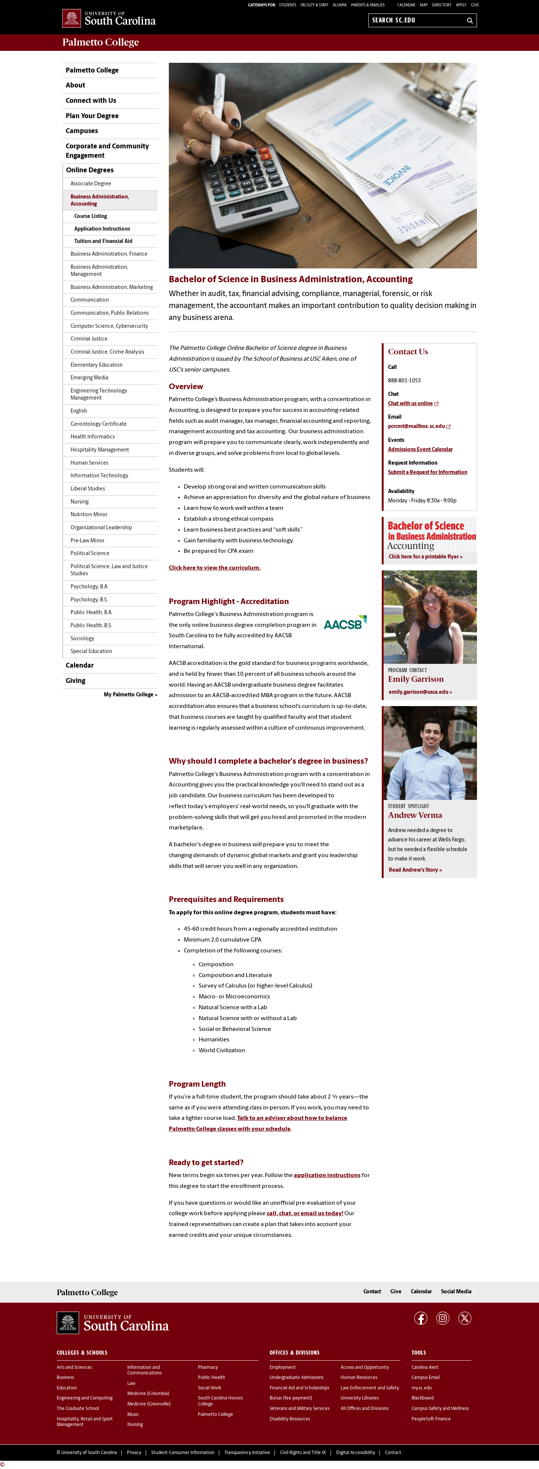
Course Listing (90, 216)
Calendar (406, 5)
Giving (75, 681)
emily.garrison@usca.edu (418, 692)
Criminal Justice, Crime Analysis (107, 352)
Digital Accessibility (355, 1453)
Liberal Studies (88, 489)
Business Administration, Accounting (100, 201)
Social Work (209, 1388)
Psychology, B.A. (89, 587)
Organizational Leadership (101, 528)
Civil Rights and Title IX (303, 1453)
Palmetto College (100, 42)
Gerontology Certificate (99, 424)
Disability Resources (290, 1419)
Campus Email (426, 1378)
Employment (283, 1367)
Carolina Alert (425, 1367)
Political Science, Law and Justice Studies (109, 570)
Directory (442, 5)
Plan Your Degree (92, 116)
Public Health (211, 1378)
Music (133, 1415)
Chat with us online (410, 404)
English (79, 411)
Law (131, 1384)
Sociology (83, 639)
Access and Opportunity (365, 1367)
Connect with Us (91, 101)
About (75, 85)
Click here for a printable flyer (424, 557)
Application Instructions (102, 229)
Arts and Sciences (74, 1367)
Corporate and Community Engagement (107, 151)
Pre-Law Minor (88, 541)
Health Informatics (93, 437)
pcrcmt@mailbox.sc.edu (416, 426)
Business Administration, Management (99, 271)
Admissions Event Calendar (420, 450)
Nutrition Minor (89, 514)
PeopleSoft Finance (431, 1419)
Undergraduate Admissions (296, 1378)
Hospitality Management (100, 450)
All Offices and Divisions (364, 1409)
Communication (90, 300)
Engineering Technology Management (99, 395)
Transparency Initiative (247, 1453)
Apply (461, 5)
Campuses (82, 131)
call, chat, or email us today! (305, 1214)
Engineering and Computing (84, 1398)
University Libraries (360, 1398)
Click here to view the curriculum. (215, 568)
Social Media (456, 1292)
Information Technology (99, 476)
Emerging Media (89, 378)
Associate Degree (91, 184)
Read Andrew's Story (413, 870)
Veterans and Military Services (299, 1409)
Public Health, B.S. (91, 625)
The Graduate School (78, 1409)
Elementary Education (97, 365)
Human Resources (359, 1378)
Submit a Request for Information (427, 472)
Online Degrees (90, 170)
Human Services (89, 463)
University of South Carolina (89, 1453)
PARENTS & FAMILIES (368, 5)
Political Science (90, 553)
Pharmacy (208, 1367)
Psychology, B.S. (89, 600)
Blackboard (423, 1398)
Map (424, 5)
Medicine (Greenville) (149, 1404)
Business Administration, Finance (109, 254)
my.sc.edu (422, 1388)
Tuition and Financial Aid (103, 241)
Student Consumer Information (182, 1453)
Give (475, 5)
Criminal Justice (89, 339)
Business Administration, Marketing (112, 287)
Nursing (80, 502)
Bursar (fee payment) (291, 1398)
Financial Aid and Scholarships (299, 1388)
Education (67, 1388)
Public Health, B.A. (91, 612)
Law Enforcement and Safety (370, 1388)
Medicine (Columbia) (148, 1394)
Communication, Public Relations (110, 313)
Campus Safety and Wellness (440, 1409)
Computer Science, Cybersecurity (109, 326)
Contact (372, 1292)
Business (65, 1378)
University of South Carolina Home (109, 19)
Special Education (91, 651)
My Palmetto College (129, 695)
